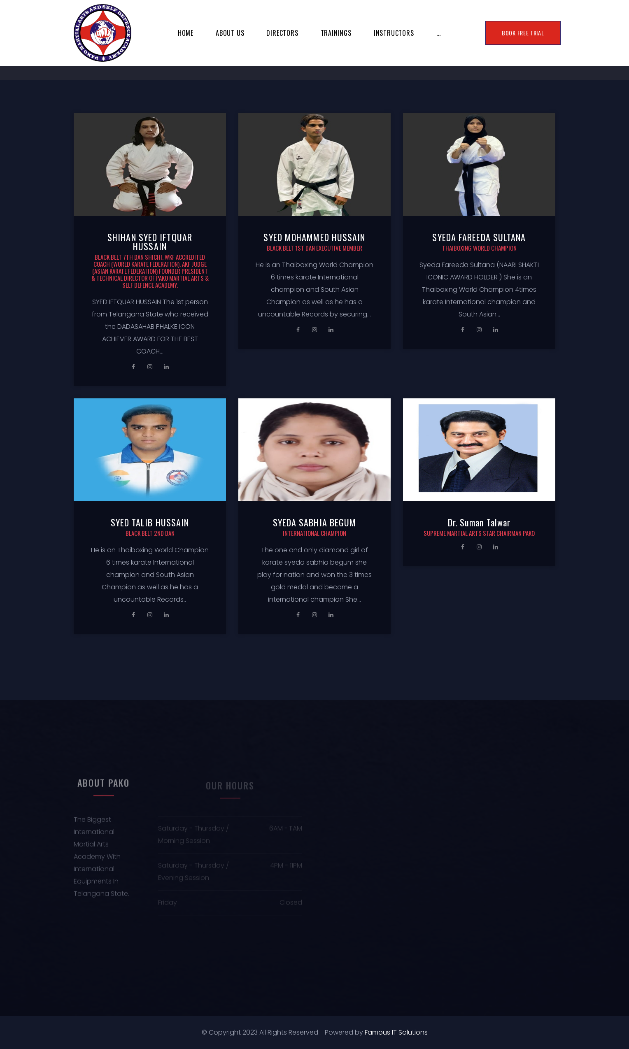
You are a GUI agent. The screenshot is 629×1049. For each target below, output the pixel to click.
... (438, 33)
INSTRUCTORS (394, 33)
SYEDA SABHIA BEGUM (314, 522)
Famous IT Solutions (396, 1032)
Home (185, 33)
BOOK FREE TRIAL (523, 32)
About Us (230, 33)
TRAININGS (336, 33)
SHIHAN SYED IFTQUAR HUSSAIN (149, 241)
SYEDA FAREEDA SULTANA (479, 237)
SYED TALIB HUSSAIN (150, 522)
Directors (282, 33)
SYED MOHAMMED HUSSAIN (314, 237)
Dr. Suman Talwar (479, 522)
